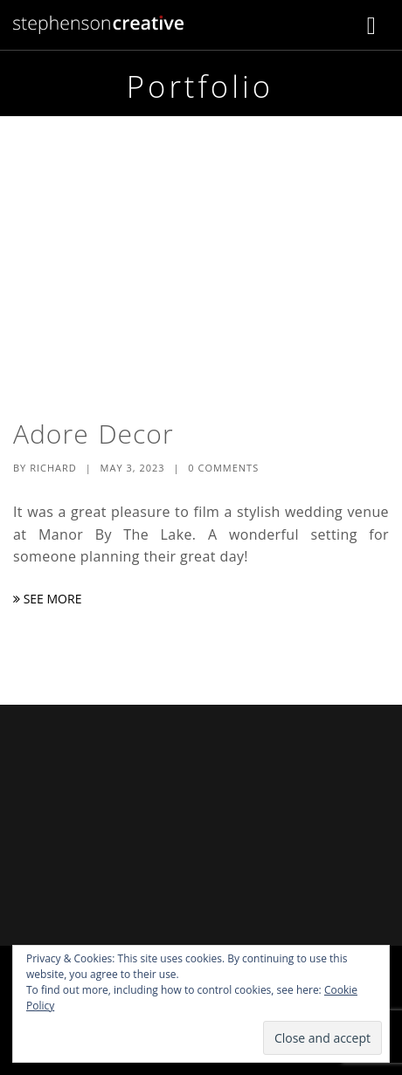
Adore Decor (93, 433)
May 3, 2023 (132, 467)
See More (47, 598)
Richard (53, 467)
